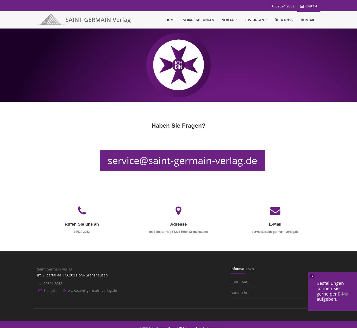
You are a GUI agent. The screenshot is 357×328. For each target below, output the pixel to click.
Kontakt (311, 6)
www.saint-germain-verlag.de (92, 290)
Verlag (229, 20)
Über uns (284, 20)
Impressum (240, 281)
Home (170, 20)
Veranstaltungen (198, 20)
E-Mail (344, 294)
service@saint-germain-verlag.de (182, 160)
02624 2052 (284, 6)
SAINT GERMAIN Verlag (98, 19)
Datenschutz (241, 292)
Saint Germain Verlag (54, 269)
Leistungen (256, 20)
